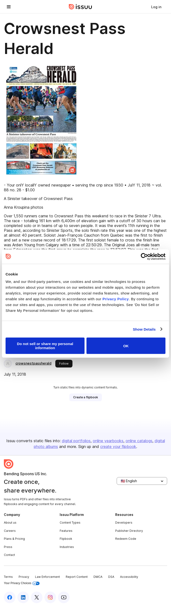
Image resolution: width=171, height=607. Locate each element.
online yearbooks (108, 440)
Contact (9, 555)
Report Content (77, 577)
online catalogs (139, 440)
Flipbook (66, 538)
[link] (156, 7)
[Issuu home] (80, 6)
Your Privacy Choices (22, 583)
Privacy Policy (115, 299)
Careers (10, 531)
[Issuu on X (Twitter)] (37, 597)
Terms (8, 577)
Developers (123, 522)
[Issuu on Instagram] (50, 597)
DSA (111, 577)
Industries (67, 547)
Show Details (144, 329)
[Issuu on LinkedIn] (23, 597)
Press (8, 547)
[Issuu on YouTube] (64, 597)
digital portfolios (76, 440)
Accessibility (129, 577)
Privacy (24, 577)
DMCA (97, 577)
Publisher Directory (129, 531)
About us (10, 522)
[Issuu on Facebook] (9, 597)
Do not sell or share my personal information (45, 346)
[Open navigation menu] (9, 7)
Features (66, 531)
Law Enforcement (47, 577)
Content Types (70, 522)
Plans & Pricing (14, 538)
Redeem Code (125, 538)
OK (126, 346)
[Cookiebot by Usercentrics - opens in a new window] (144, 256)
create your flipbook (118, 446)
